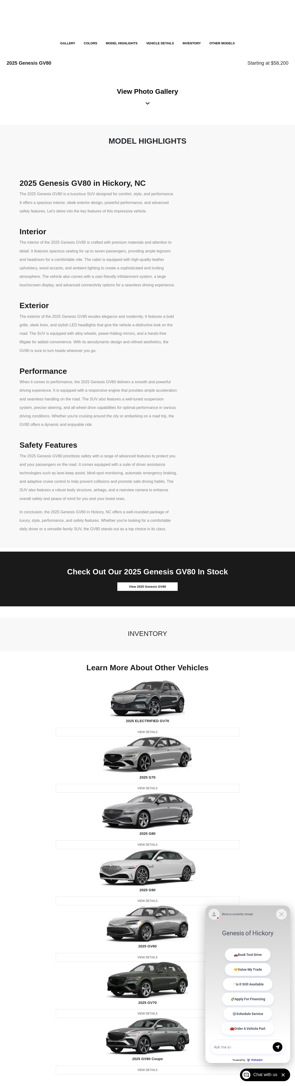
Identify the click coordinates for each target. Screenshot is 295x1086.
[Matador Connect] (247, 984)
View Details (147, 732)
